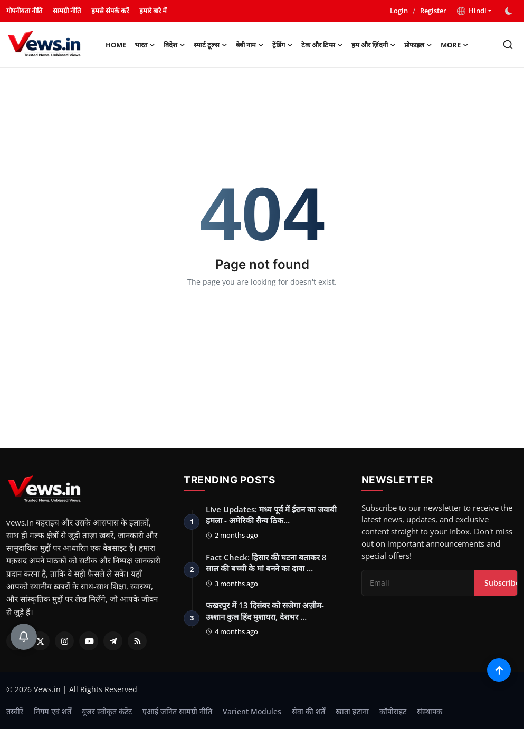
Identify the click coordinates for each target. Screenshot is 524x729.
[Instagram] (64, 640)
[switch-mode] (510, 11)
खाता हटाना (352, 711)
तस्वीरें (14, 711)
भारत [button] (145, 45)
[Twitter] (40, 640)
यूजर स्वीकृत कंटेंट (107, 711)
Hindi (472, 10)
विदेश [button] (174, 45)
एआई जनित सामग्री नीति (177, 711)
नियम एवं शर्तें (52, 711)
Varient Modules (252, 711)
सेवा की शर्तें (308, 711)
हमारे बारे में (153, 10)
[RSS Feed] (137, 640)
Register (433, 10)
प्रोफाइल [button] (418, 45)
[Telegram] (112, 640)
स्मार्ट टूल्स (210, 45)
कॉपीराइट (392, 711)
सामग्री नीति (67, 10)
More (455, 45)
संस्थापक (429, 711)
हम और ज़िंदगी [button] (373, 45)
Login (399, 10)
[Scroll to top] (499, 670)
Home (116, 45)
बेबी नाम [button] (250, 45)
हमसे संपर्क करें (110, 10)
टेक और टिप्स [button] (322, 45)
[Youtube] (88, 640)
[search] (508, 44)
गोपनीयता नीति (24, 10)
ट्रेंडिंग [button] (282, 45)
